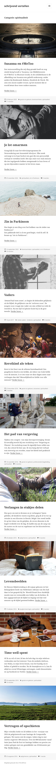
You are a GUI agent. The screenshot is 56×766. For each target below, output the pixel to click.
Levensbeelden (15, 581)
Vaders (9, 295)
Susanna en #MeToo (18, 64)
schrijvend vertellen (16, 6)
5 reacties (18, 464)
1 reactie (42, 756)
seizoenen (36, 388)
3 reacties (9, 390)
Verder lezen (10, 91)
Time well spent (16, 653)
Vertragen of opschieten (22, 726)
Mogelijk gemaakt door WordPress (15, 763)
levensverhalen (37, 99)
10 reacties (9, 251)
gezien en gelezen (25, 99)
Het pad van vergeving (21, 434)
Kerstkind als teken (18, 363)
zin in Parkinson (34, 178)
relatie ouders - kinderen (25, 320)
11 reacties (9, 101)
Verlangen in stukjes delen (23, 507)
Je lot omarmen (15, 145)
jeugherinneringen (25, 609)
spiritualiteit (46, 99)
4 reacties (47, 320)
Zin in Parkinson (16, 221)
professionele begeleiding (41, 462)
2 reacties (46, 178)
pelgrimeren (24, 538)
